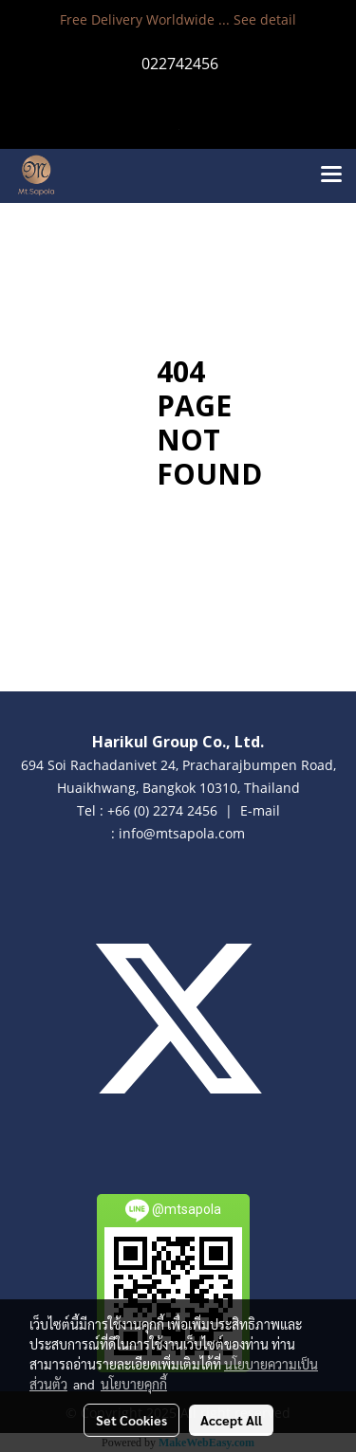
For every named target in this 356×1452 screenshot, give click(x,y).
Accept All (231, 1419)
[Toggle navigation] (331, 175)
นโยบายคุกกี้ (134, 1383)
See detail (265, 19)
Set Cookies (131, 1419)
